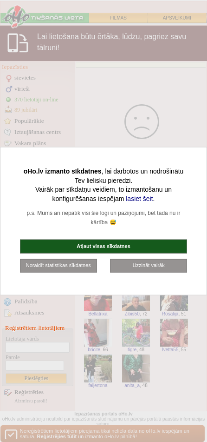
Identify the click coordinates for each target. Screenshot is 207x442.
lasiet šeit (139, 198)
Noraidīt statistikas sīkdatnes (58, 265)
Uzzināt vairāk (149, 265)
